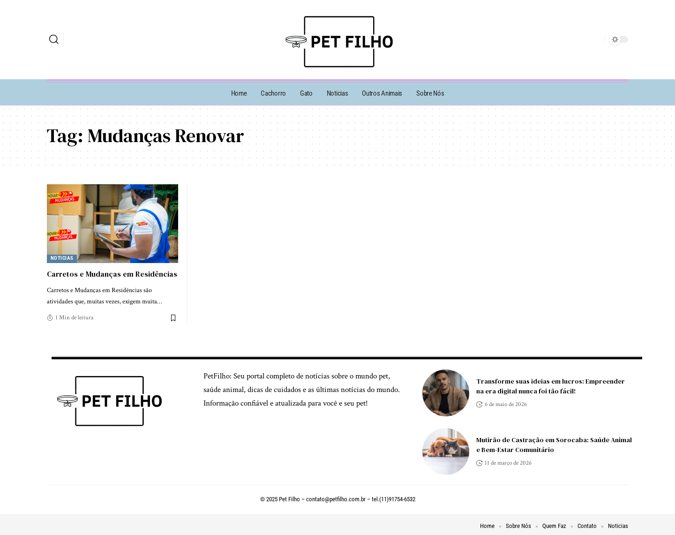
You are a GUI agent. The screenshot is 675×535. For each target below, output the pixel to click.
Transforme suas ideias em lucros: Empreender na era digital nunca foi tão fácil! (550, 386)
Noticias (62, 259)
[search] (54, 39)
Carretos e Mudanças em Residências (112, 274)
